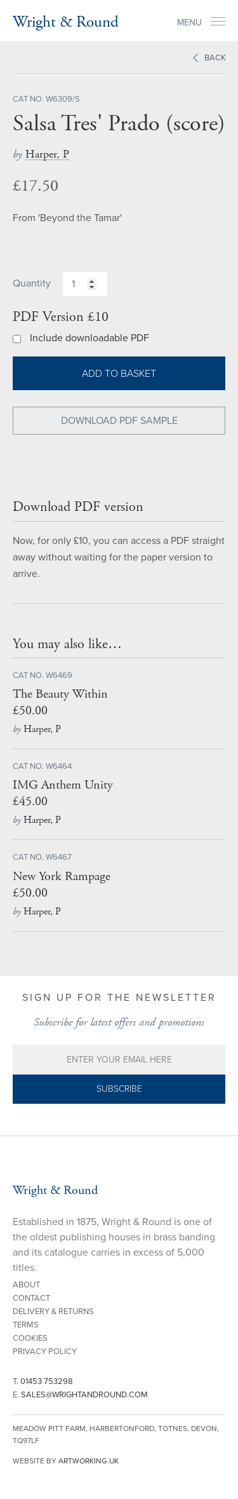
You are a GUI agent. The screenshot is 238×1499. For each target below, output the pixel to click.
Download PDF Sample (119, 420)
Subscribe (119, 1088)
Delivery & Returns (53, 1311)
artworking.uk (88, 1460)
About (26, 1285)
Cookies (30, 1338)
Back (215, 58)
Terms (26, 1325)
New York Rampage (61, 877)
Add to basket (119, 373)
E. (80, 1395)
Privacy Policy (45, 1351)
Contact (31, 1298)
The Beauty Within (60, 694)
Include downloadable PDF (89, 338)
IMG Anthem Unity (63, 785)
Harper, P (47, 154)
